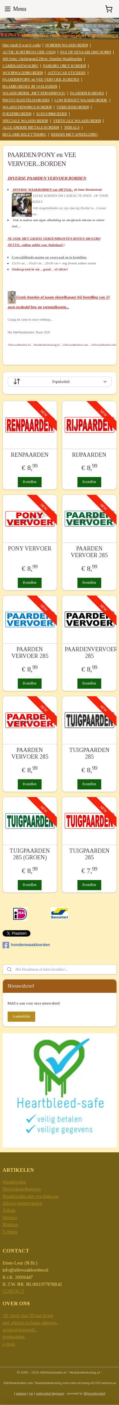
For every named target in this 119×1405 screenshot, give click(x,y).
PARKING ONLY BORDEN (64, 66)
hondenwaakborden (26, 945)
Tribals (9, 1210)
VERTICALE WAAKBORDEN (77, 121)
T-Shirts (10, 1232)
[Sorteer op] (59, 382)
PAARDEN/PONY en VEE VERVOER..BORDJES (41, 79)
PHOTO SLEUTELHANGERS (26, 100)
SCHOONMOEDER (51, 114)
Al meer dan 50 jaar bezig (28, 1315)
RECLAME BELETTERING (24, 134)
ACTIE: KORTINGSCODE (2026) (29, 52)
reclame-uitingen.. (41, 1322)
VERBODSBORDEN (72, 107)
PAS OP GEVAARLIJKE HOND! (85, 52)
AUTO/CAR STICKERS (67, 73)
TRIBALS (72, 127)
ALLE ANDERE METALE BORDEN (31, 127)
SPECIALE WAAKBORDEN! (25, 121)
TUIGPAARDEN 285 (89, 753)
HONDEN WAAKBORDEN (66, 45)
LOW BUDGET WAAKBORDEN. (81, 100)
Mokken (10, 1224)
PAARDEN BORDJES (87, 93)
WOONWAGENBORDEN (23, 73)
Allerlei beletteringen (22, 1203)
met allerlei (14, 1322)
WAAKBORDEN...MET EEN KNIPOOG (34, 93)
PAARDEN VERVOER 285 (89, 552)
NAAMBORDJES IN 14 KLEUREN (30, 86)
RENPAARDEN (30, 455)
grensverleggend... (20, 1329)
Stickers (10, 1217)
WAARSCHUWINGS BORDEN (27, 107)
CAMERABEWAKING (20, 66)
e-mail (9, 1344)
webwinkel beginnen (50, 1393)
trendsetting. (14, 1336)
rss (31, 1393)
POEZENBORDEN (17, 114)
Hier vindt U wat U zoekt (22, 45)
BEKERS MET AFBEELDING (74, 134)
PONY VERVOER (29, 548)
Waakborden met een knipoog (31, 1196)
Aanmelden (21, 1016)
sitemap (21, 1393)
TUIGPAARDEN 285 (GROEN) (30, 854)
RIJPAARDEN (89, 455)
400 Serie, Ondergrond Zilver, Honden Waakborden (42, 59)
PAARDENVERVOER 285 (89, 652)
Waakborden (14, 1182)
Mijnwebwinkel (94, 1393)
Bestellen (29, 482)
